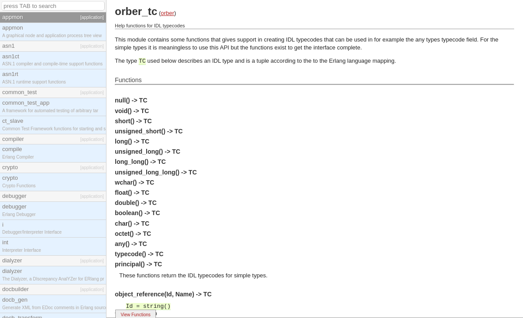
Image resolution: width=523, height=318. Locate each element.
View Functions (136, 314)
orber (167, 13)
